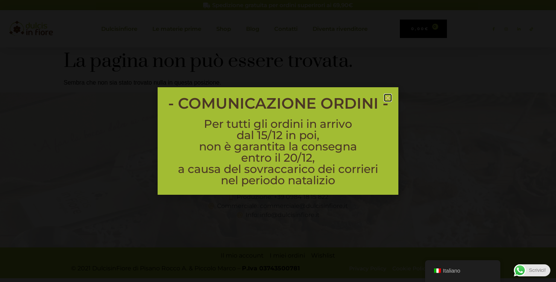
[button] (388, 98)
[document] (278, 141)
